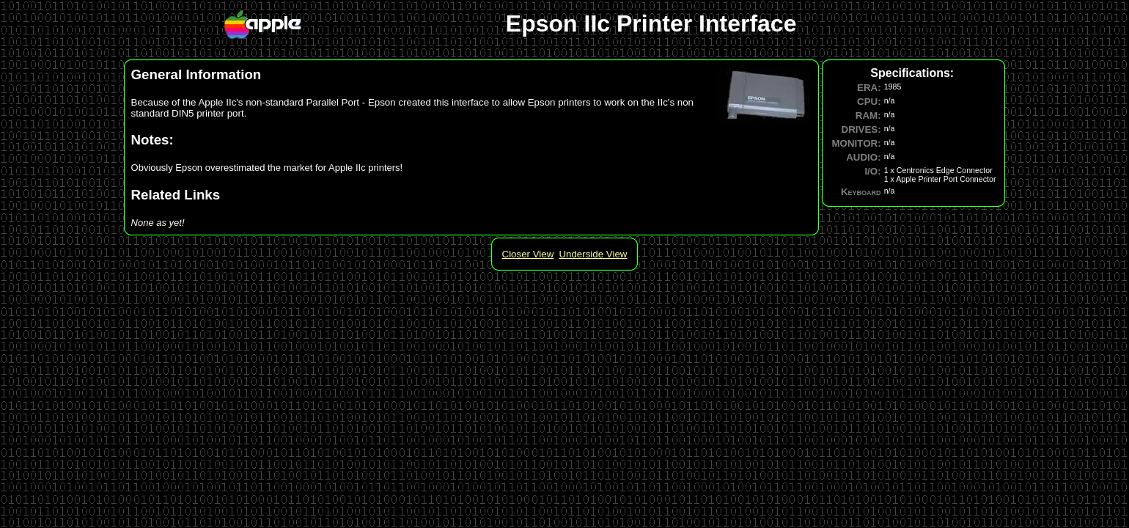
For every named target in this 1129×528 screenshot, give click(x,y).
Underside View (593, 254)
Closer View (528, 254)
